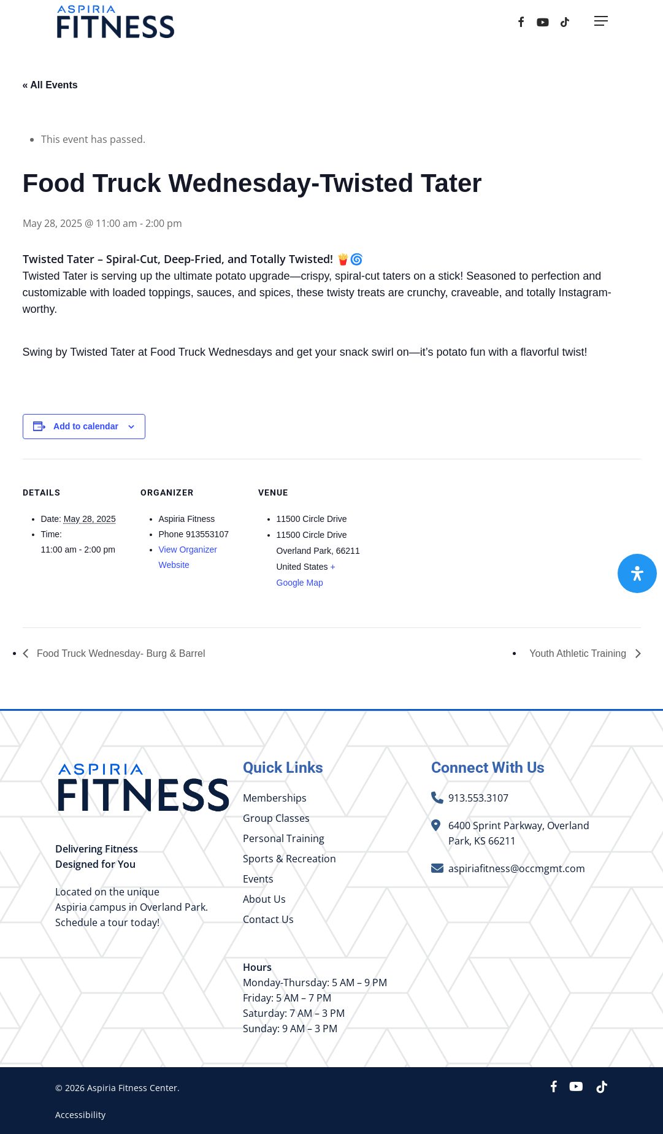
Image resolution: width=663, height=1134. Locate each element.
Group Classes (276, 818)
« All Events (50, 85)
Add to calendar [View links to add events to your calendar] (85, 426)
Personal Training (283, 838)
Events (258, 879)
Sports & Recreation (289, 858)
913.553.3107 (478, 798)
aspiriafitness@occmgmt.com (516, 868)
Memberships (275, 798)
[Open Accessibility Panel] (637, 573)
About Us (264, 899)
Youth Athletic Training (579, 653)
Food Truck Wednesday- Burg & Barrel (119, 653)
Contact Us (268, 919)
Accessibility (80, 1115)
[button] (601, 26)
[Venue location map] (440, 543)
